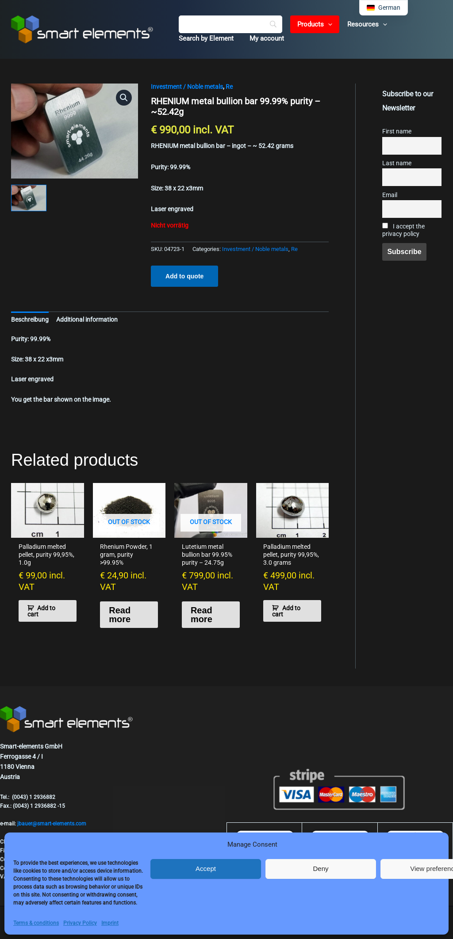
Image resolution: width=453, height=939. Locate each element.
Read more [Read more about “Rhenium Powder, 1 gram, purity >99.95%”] (120, 614)
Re (229, 86)
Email (389, 195)
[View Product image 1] (28, 198)
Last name (396, 163)
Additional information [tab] (87, 319)
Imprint (110, 923)
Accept (206, 868)
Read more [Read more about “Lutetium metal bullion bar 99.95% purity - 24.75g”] (201, 614)
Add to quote (184, 276)
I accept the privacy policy (403, 230)
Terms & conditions (36, 923)
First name (396, 131)
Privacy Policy (80, 923)
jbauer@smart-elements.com (51, 824)
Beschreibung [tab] (30, 319)
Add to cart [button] (41, 611)
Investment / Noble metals (187, 86)
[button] (325, 24)
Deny (320, 868)
